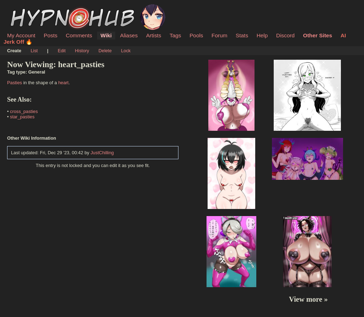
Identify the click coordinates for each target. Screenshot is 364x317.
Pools (196, 35)
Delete (105, 50)
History (82, 50)
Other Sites (317, 35)
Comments (79, 35)
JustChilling (102, 152)
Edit (61, 50)
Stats (242, 35)
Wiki (106, 35)
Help (262, 35)
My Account (21, 35)
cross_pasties (24, 111)
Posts (50, 35)
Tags (175, 35)
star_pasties (22, 116)
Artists (153, 35)
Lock (125, 50)
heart (63, 82)
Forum (219, 35)
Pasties (14, 82)
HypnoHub (26, 8)
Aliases (129, 35)
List (34, 50)
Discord (285, 35)
